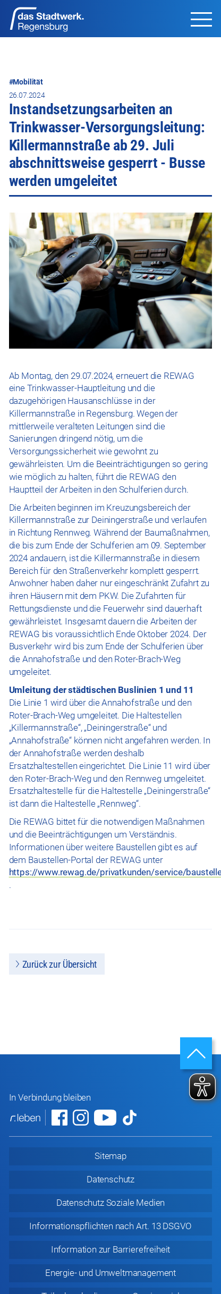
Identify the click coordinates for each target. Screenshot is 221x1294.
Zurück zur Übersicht (59, 964)
